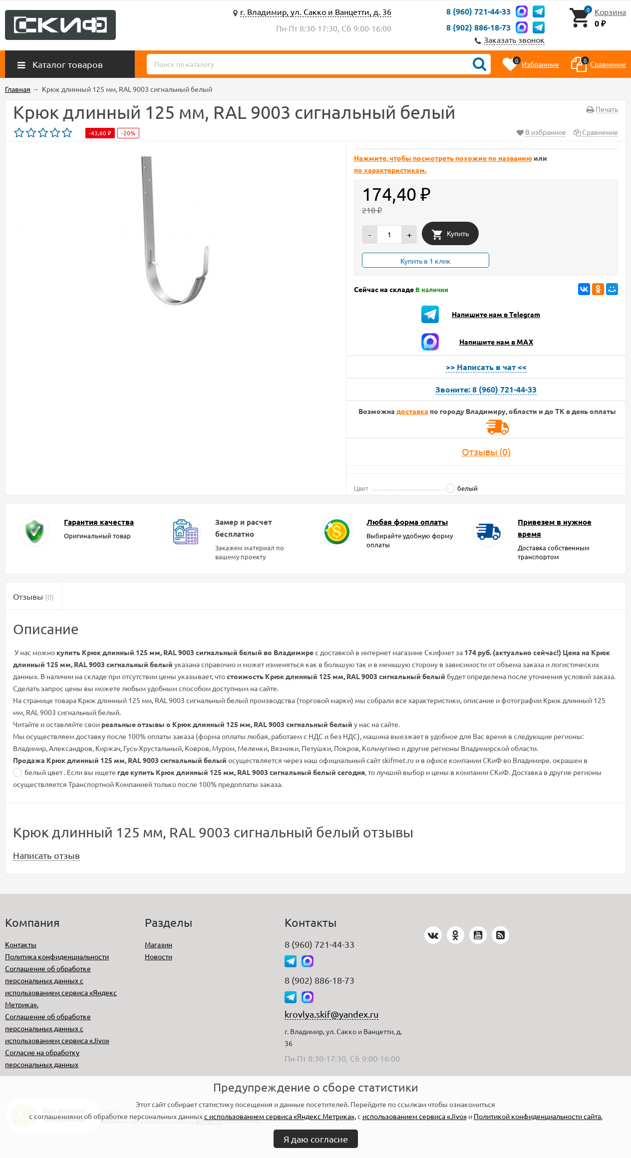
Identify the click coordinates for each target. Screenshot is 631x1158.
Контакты (20, 944)
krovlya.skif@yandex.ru (331, 1014)
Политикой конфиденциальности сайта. (538, 1116)
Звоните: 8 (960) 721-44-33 (486, 389)
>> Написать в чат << (486, 367)
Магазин (158, 944)
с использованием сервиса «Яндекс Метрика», (280, 1116)
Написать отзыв (46, 855)
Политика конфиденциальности (57, 956)
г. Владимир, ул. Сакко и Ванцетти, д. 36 (315, 11)
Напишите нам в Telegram (496, 314)
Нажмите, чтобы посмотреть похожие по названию (443, 157)
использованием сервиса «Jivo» (414, 1116)
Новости (158, 956)
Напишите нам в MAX (496, 341)
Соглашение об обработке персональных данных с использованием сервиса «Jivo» (57, 1028)
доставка (412, 410)
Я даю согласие (316, 1139)
